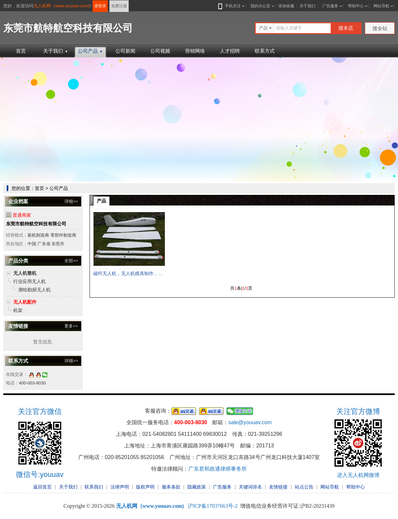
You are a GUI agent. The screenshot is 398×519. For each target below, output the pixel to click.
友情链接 (278, 487)
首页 (21, 51)
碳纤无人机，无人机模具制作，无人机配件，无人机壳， (151, 273)
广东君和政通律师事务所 (217, 469)
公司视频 (160, 51)
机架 (18, 310)
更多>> (71, 325)
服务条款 (171, 487)
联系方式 (265, 51)
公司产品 (90, 51)
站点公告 (304, 487)
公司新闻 (125, 51)
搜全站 (379, 28)
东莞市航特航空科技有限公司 (36, 223)
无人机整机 (24, 273)
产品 (101, 200)
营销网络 (195, 51)
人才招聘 (230, 51)
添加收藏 (286, 6)
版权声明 (145, 487)
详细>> (71, 201)
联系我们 (94, 487)
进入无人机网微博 (358, 475)
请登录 (100, 6)
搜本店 (345, 28)
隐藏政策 (196, 487)
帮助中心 (356, 6)
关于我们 (307, 6)
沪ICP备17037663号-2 (212, 506)
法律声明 (119, 487)
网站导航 (381, 6)
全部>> (71, 260)
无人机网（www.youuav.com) (61, 5)
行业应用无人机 (29, 281)
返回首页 (42, 487)
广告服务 (330, 6)
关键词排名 (250, 487)
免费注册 (119, 6)
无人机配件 (24, 302)
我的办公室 (260, 6)
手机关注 (231, 6)
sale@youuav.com (250, 422)
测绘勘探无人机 (34, 289)
